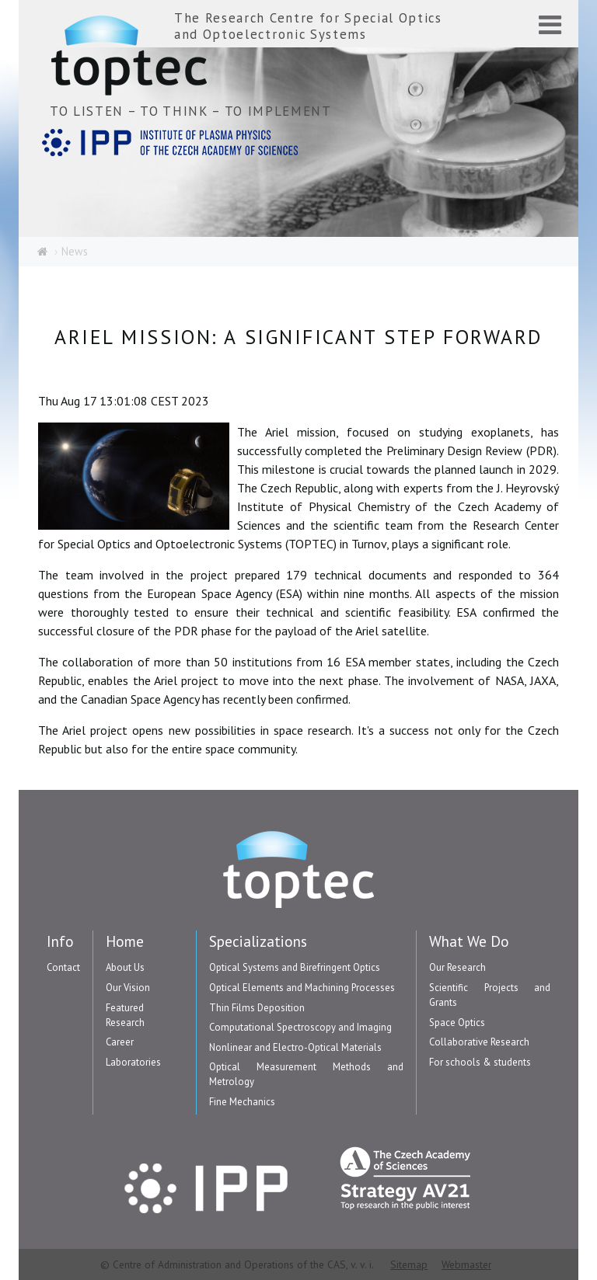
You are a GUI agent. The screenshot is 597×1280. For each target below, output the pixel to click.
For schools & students (480, 1062)
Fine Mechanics (242, 1101)
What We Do (469, 941)
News (74, 251)
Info (60, 941)
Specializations (258, 941)
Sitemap (409, 1264)
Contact (63, 967)
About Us (125, 967)
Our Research (457, 967)
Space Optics (457, 1022)
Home (125, 941)
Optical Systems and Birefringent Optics (294, 967)
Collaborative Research (479, 1042)
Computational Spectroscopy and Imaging (300, 1027)
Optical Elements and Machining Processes (302, 987)
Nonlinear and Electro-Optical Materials (295, 1047)
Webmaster (466, 1264)
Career (120, 1042)
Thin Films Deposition (257, 1007)
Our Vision (128, 987)
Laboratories (133, 1062)
